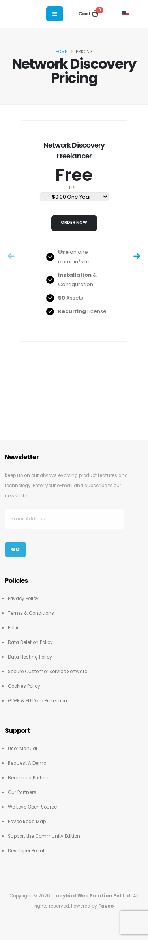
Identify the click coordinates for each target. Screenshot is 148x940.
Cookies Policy (24, 686)
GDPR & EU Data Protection (37, 701)
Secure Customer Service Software (47, 671)
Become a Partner (28, 778)
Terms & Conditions (31, 613)
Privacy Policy (23, 598)
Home (61, 51)
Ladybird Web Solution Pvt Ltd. (93, 896)
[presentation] (12, 257)
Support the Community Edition (44, 836)
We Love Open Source (32, 807)
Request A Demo (27, 763)
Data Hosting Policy (30, 657)
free (74, 188)
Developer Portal (26, 851)
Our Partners (22, 792)
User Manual (22, 748)
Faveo (106, 906)
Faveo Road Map (27, 821)
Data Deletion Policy (30, 642)
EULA (13, 628)
